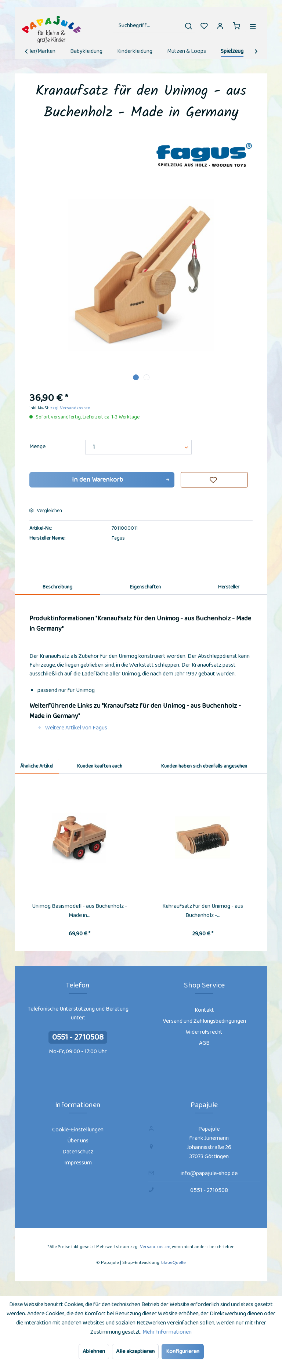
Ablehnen (94, 1351)
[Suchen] (188, 25)
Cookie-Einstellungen (78, 1129)
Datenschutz (77, 1151)
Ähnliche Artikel (36, 766)
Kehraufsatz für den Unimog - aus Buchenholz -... (202, 911)
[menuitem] (154, 25)
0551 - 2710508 (78, 1037)
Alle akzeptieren (135, 1351)
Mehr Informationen (167, 1332)
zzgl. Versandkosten (70, 408)
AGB (204, 1043)
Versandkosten (155, 1246)
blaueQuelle (173, 1262)
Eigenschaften (145, 587)
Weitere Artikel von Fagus (72, 727)
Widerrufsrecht (204, 1032)
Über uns (77, 1140)
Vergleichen (45, 511)
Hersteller (228, 587)
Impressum (78, 1162)
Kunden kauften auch (99, 766)
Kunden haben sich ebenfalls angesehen (204, 766)
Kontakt (204, 1010)
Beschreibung (57, 587)
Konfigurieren (182, 1351)
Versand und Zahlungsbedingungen (204, 1021)
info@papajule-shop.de (209, 1173)
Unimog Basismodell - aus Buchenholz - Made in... (79, 911)
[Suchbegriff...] (154, 25)
